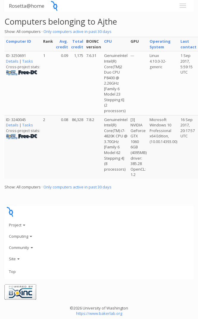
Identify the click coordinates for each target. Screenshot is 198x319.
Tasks (27, 61)
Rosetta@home (26, 5)
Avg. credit (62, 44)
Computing (20, 236)
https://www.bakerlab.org (99, 313)
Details (12, 61)
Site (14, 258)
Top (12, 271)
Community (21, 247)
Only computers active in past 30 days (77, 31)
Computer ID (18, 41)
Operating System (160, 44)
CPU (108, 41)
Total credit (77, 44)
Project (17, 225)
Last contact (188, 44)
